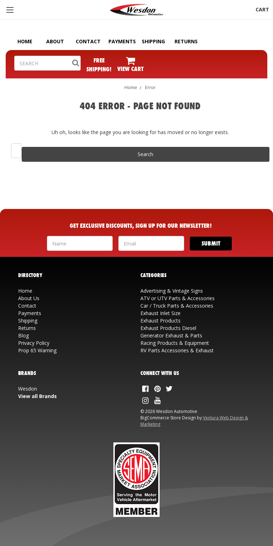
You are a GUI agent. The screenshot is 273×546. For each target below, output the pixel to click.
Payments (29, 313)
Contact (27, 305)
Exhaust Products (160, 320)
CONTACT (88, 41)
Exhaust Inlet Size (160, 313)
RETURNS (186, 41)
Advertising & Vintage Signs (171, 290)
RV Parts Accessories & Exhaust (177, 350)
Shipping (27, 320)
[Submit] (211, 244)
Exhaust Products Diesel (168, 328)
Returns (27, 328)
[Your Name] (80, 243)
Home (130, 87)
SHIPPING (153, 41)
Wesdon (27, 388)
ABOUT (55, 41)
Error (150, 87)
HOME (24, 41)
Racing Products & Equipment (174, 343)
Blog (23, 335)
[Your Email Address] (151, 243)
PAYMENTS (122, 41)
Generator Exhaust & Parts (171, 335)
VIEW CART (130, 69)
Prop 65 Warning (37, 350)
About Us (28, 298)
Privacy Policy (33, 343)
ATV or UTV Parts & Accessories (177, 298)
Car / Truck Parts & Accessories (176, 305)
